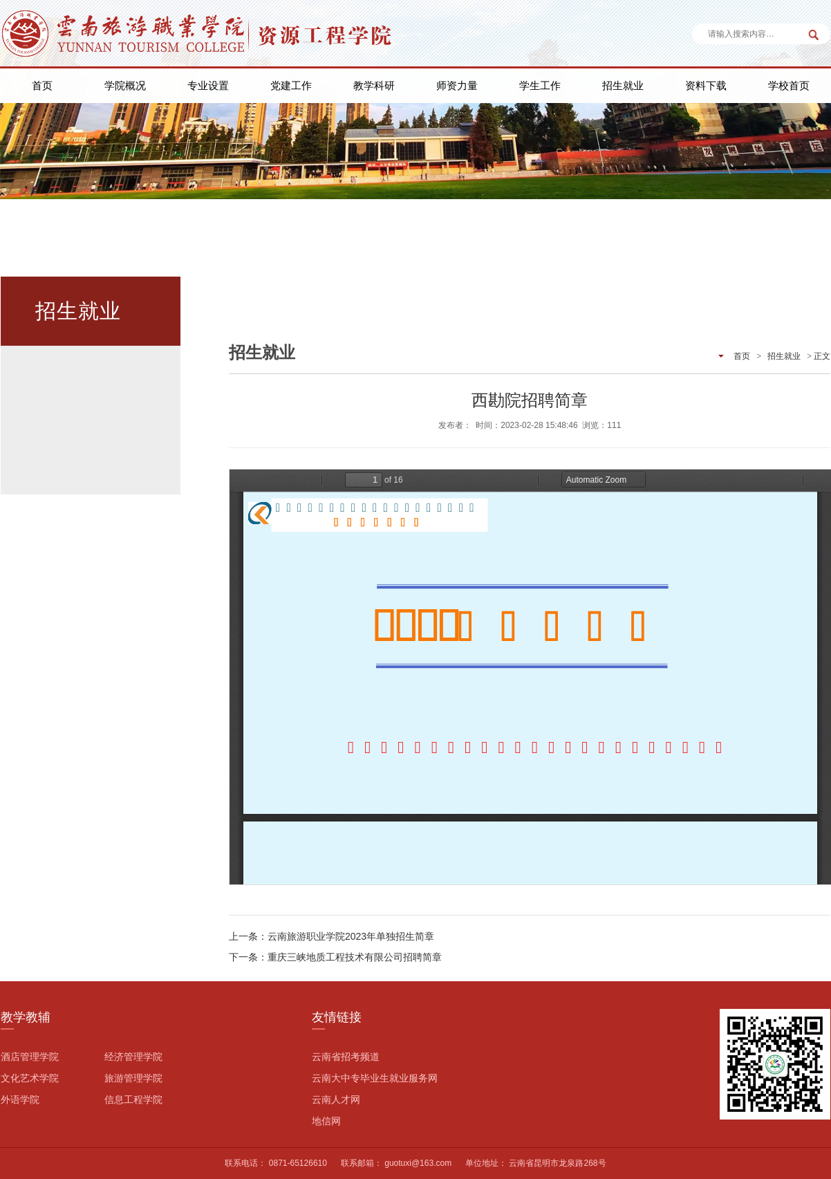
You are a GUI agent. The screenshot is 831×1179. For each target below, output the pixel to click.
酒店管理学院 (30, 1056)
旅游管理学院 (133, 1078)
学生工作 (540, 85)
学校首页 (789, 85)
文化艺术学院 (30, 1078)
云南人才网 (336, 1099)
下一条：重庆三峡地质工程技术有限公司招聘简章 (335, 957)
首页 (42, 85)
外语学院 (20, 1099)
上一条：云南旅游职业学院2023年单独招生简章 (331, 936)
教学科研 (374, 85)
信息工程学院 (133, 1099)
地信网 (326, 1120)
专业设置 (208, 85)
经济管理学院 (133, 1056)
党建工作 (291, 85)
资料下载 (706, 85)
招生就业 (623, 85)
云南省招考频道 (346, 1056)
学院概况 (125, 85)
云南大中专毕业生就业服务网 (375, 1078)
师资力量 (457, 85)
